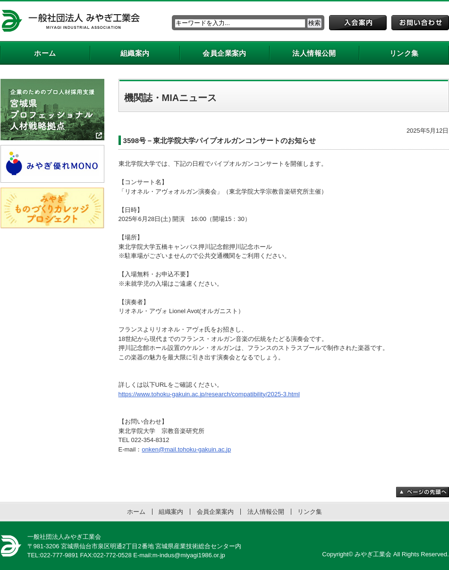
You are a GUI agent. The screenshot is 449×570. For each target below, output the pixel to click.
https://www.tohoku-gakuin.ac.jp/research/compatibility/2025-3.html (209, 394)
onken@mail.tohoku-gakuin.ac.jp (186, 449)
